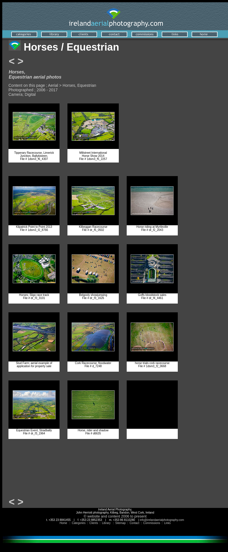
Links (167, 523)
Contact (134, 523)
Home (63, 523)
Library (106, 523)
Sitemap (120, 523)
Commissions (151, 523)
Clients (93, 523)
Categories (78, 523)
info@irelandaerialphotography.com (162, 519)
